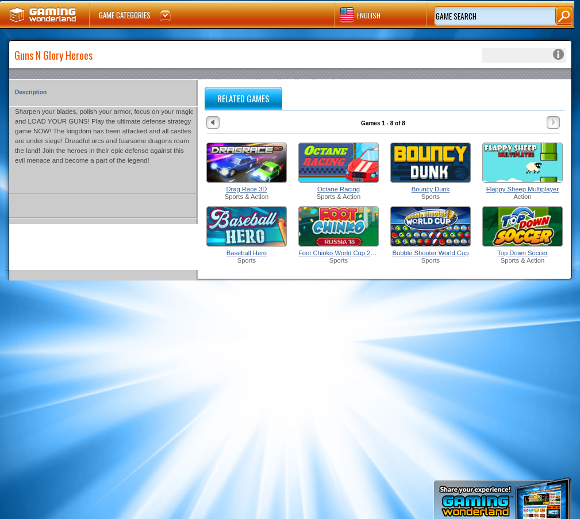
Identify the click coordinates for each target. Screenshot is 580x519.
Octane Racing (338, 189)
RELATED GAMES (243, 98)
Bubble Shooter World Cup (431, 252)
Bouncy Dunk (431, 189)
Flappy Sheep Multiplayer (522, 189)
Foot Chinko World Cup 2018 (338, 252)
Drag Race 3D (246, 189)
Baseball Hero (246, 252)
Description (31, 92)
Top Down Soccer (522, 252)
